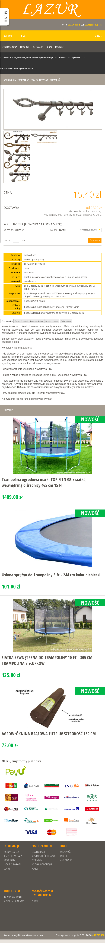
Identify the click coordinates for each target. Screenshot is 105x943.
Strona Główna (9, 46)
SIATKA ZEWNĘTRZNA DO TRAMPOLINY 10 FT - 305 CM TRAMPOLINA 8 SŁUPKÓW (47, 660)
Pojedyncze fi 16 (77, 58)
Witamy (35, 901)
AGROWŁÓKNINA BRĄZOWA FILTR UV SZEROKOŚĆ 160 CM (49, 733)
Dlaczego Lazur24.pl (13, 856)
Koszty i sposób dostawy (43, 856)
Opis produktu (7, 321)
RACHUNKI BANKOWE (12, 864)
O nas (49, 46)
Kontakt (59, 46)
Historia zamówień (12, 896)
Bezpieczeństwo (51, 321)
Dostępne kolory (36, 321)
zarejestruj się (93, 24)
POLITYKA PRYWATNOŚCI (42, 864)
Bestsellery (38, 46)
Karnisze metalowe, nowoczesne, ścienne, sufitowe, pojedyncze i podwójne (28, 58)
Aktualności (65, 851)
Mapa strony (66, 860)
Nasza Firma (9, 860)
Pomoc (35, 868)
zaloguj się (74, 24)
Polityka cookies (11, 851)
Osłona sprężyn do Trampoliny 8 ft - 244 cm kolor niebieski (51, 575)
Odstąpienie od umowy (14, 901)
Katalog (64, 856)
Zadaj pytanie (66, 321)
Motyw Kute (62, 58)
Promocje (24, 46)
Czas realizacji (38, 851)
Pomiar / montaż (21, 321)
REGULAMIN (37, 860)
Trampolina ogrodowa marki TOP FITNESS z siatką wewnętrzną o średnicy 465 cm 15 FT (43, 482)
